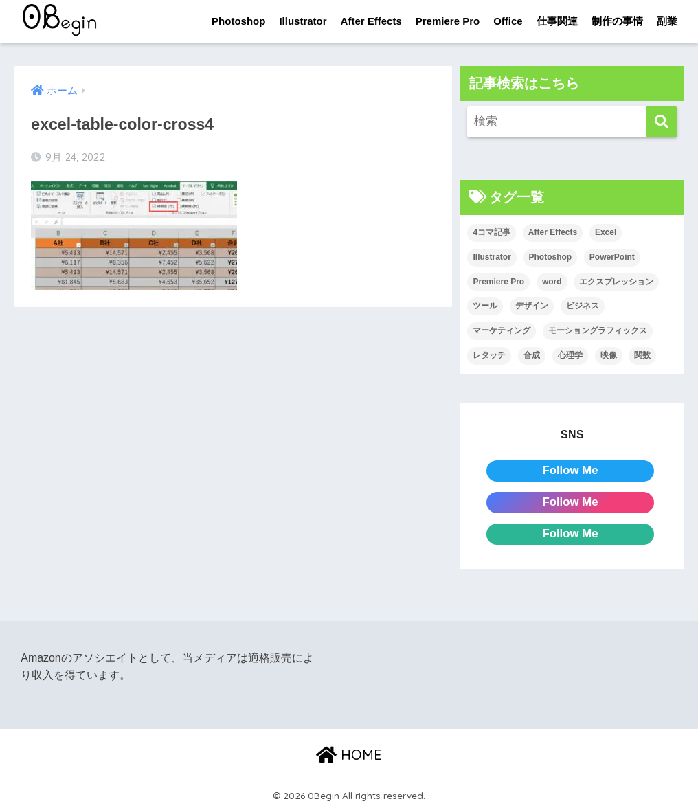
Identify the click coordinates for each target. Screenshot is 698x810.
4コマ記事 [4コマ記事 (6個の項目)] (491, 232)
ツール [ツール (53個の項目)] (485, 306)
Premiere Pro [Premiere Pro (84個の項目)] (498, 281)
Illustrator (302, 21)
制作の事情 (617, 21)
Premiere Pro (448, 21)
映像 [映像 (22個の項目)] (608, 355)
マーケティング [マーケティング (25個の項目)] (501, 330)
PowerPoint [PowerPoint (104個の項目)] (612, 257)
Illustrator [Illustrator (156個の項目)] (491, 257)
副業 (667, 21)
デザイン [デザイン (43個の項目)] (531, 306)
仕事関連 (557, 21)
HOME (349, 754)
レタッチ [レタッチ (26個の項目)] (489, 355)
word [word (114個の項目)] (552, 281)
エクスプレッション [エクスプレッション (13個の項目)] (616, 281)
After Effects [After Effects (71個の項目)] (552, 232)
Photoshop (238, 21)
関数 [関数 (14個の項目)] (642, 355)
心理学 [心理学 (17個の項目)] (570, 355)
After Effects (371, 21)
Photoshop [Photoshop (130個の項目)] (550, 257)
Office (508, 21)
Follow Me (570, 470)
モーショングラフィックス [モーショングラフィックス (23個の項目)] (597, 330)
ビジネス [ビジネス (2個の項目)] (582, 306)
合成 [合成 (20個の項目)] (532, 355)
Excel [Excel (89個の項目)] (605, 232)
